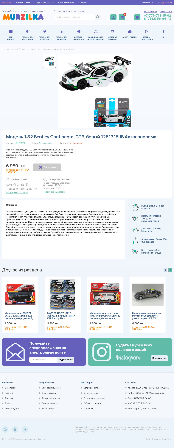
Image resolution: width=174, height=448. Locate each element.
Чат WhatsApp (150, 11)
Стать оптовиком (66, 3)
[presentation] (165, 270)
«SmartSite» (166, 439)
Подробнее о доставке (54, 192)
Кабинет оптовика (92, 403)
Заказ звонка (166, 11)
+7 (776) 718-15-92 (142, 403)
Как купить (7, 3)
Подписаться (159, 358)
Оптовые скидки (91, 393)
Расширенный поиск (63, 11)
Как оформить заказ (51, 388)
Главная (5, 49)
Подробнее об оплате (17, 192)
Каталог (15, 49)
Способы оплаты (23, 3)
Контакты (82, 3)
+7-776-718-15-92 (157, 15)
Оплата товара (49, 393)
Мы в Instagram (12, 408)
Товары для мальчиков (30, 49)
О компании (10, 388)
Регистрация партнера (94, 398)
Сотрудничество (92, 388)
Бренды (8, 403)
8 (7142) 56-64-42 (157, 18)
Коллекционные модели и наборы (58, 49)
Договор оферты (50, 403)
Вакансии (9, 398)
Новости (9, 393)
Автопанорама (46, 143)
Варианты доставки (45, 3)
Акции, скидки (48, 408)
